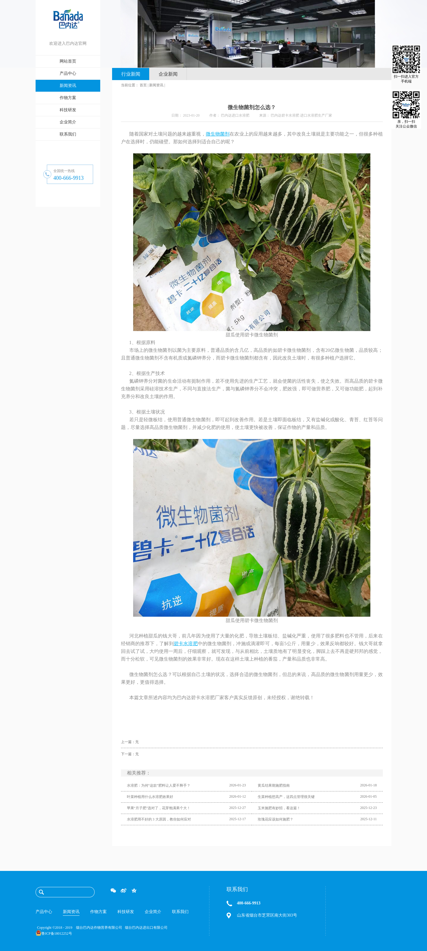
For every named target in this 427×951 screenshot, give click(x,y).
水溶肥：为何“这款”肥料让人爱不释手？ (159, 785)
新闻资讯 (156, 85)
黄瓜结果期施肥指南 (274, 785)
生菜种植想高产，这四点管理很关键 (286, 797)
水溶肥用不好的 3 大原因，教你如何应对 (159, 819)
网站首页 (68, 61)
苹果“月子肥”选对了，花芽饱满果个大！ (159, 808)
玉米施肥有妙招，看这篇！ (279, 808)
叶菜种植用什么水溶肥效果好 (150, 797)
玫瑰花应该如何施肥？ (275, 819)
